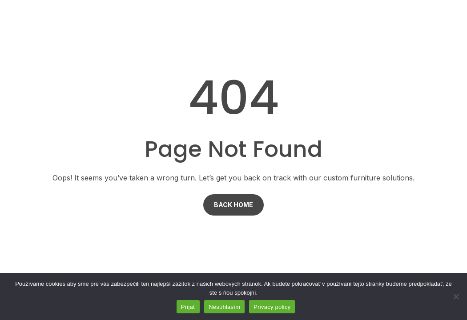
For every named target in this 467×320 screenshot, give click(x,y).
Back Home (233, 204)
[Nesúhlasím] (455, 296)
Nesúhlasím (224, 307)
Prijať (188, 307)
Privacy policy (272, 307)
